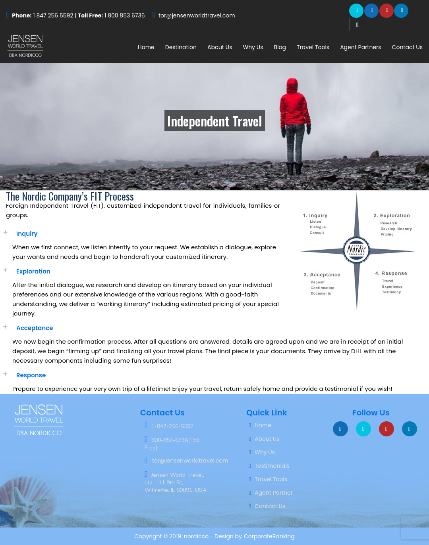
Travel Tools (313, 47)
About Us (219, 47)
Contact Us (407, 47)
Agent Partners (360, 47)
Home (146, 47)
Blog (280, 47)
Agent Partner (274, 493)
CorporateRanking (269, 536)
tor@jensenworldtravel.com (196, 15)
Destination (181, 47)
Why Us (253, 47)
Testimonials (272, 466)
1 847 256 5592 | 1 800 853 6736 (78, 15)
